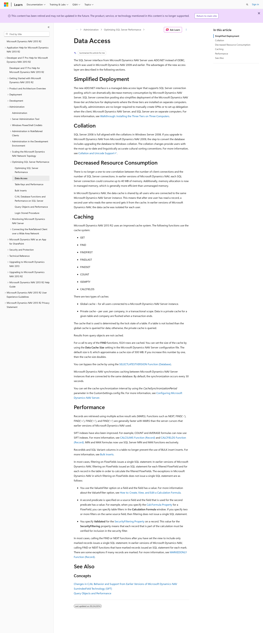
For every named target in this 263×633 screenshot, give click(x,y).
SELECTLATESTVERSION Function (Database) (145, 364)
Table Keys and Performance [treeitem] (29, 184)
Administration (91, 29)
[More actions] (186, 29)
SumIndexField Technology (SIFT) (93, 588)
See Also (219, 57)
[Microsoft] (6, 4)
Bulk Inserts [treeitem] (21, 190)
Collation (219, 40)
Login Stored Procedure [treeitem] (27, 213)
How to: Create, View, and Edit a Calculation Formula (150, 492)
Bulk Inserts (107, 454)
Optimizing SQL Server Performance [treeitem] (26, 170)
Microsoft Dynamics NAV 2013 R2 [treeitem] (24, 41)
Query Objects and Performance (92, 593)
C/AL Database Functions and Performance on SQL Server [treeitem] (30, 198)
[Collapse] (48, 27)
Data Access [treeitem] (21, 178)
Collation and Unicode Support (96, 153)
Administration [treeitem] (19, 112)
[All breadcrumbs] (77, 29)
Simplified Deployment (227, 36)
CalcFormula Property (159, 504)
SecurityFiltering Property (129, 521)
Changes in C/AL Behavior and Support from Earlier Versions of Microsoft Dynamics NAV (125, 584)
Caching (219, 49)
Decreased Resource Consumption (232, 44)
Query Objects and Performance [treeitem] (31, 206)
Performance (221, 53)
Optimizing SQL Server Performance (122, 29)
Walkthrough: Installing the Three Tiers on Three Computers (134, 116)
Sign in (255, 4)
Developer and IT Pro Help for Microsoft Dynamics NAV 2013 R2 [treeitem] (26, 70)
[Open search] (247, 5)
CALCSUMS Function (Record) (137, 437)
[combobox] (26, 34)
